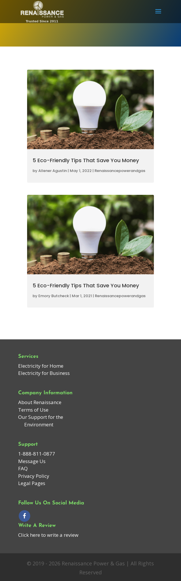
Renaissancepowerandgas (120, 170)
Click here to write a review (48, 535)
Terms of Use (33, 409)
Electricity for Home (40, 365)
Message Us (32, 461)
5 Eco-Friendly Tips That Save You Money (86, 160)
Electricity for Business (44, 373)
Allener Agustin (52, 170)
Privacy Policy (33, 476)
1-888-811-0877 (36, 453)
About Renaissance (39, 402)
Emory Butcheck (53, 296)
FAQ (23, 468)
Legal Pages (31, 483)
